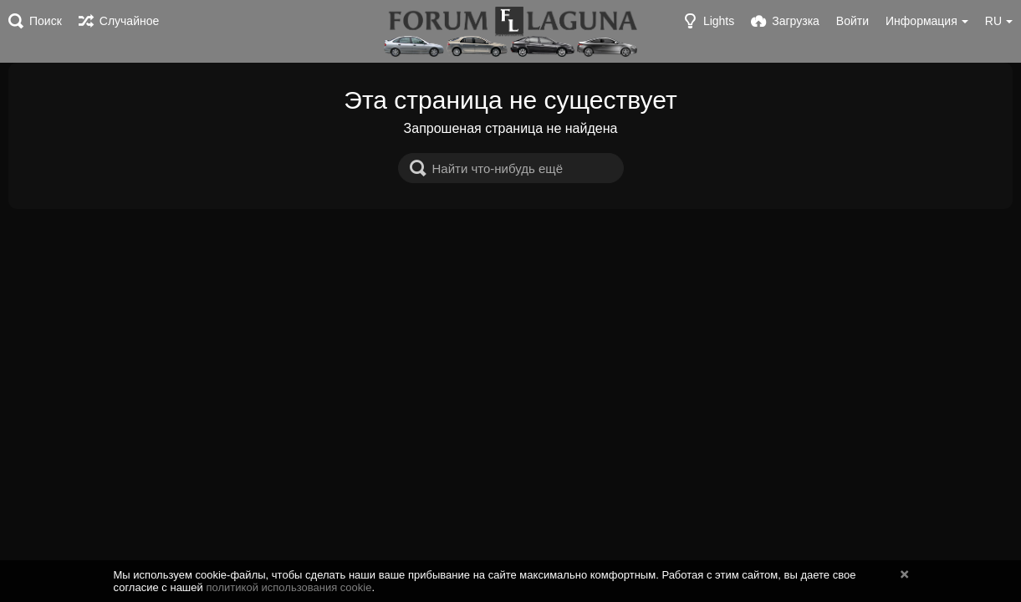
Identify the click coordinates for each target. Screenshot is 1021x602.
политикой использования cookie (288, 587)
